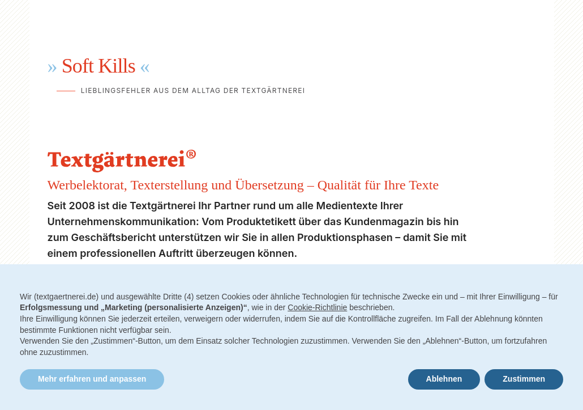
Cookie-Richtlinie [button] (317, 307)
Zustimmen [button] (524, 378)
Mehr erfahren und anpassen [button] (92, 378)
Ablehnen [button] (444, 378)
